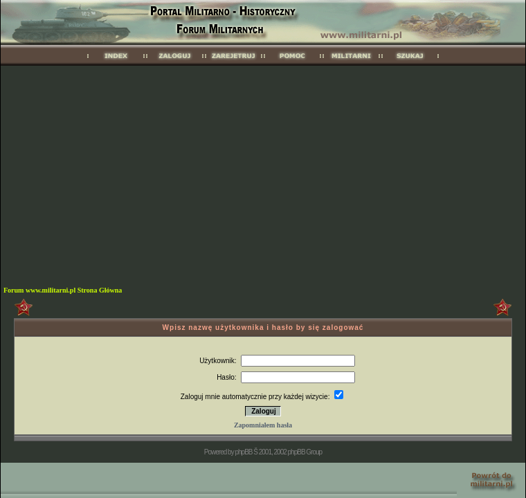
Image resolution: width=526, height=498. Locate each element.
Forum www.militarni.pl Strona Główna (62, 290)
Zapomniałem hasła (263, 425)
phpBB (243, 452)
